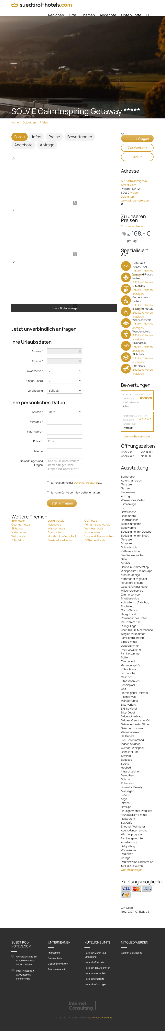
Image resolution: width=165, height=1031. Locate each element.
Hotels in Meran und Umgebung (95, 954)
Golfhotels (90, 520)
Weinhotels (18, 536)
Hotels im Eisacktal (95, 962)
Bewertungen (79, 136)
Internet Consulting (101, 1017)
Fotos (19, 136)
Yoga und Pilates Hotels (99, 536)
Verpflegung (35, 390)
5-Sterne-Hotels (94, 540)
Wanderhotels (56, 528)
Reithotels (54, 524)
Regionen (56, 15)
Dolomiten (29, 122)
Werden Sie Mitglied (131, 952)
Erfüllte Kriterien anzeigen (142, 291)
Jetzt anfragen (61, 503)
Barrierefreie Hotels (60, 540)
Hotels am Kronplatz (95, 973)
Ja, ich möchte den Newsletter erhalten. (76, 492)
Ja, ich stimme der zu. (76, 482)
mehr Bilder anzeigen (64, 308)
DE (148, 15)
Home (15, 122)
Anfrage (47, 144)
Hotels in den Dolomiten (97, 967)
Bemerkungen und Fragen (31, 463)
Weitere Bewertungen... (139, 436)
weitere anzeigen (131, 870)
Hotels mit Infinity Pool (62, 536)
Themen (88, 15)
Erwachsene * (34, 371)
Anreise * (37, 351)
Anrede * (37, 412)
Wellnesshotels (93, 528)
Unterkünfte (131, 15)
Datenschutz (55, 958)
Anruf (137, 157)
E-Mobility (17, 540)
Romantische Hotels (97, 524)
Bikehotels (18, 520)
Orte (72, 15)
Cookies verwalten (58, 963)
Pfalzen (44, 122)
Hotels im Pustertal (95, 978)
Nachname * (35, 431)
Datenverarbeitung (86, 482)
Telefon (38, 451)
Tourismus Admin (57, 969)
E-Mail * (38, 441)
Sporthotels (55, 532)
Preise (54, 136)
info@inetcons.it (25, 970)
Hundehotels (92, 532)
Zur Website (137, 147)
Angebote (108, 15)
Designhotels (56, 520)
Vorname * (36, 421)
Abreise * (37, 361)
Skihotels (17, 528)
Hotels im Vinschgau (95, 984)
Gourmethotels (20, 524)
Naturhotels (19, 532)
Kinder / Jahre (34, 381)
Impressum (54, 952)
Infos (36, 136)
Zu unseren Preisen (133, 226)
